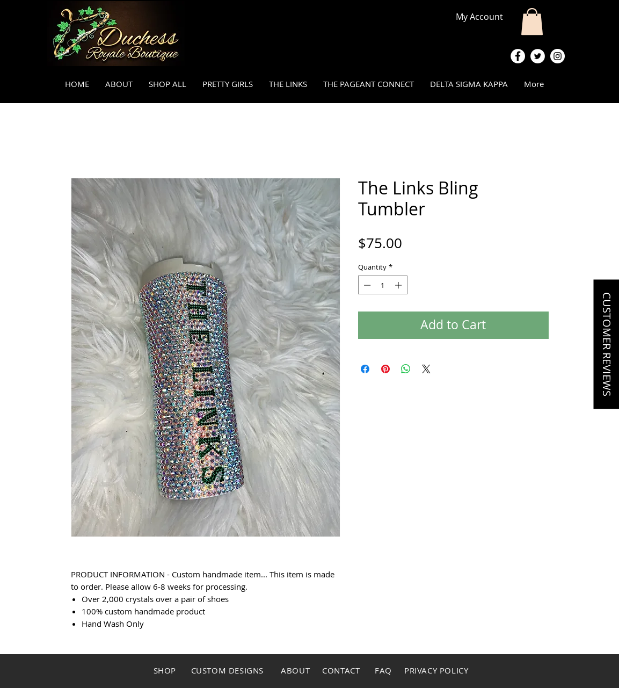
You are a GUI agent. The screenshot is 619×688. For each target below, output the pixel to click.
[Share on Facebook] (365, 369)
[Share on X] (426, 369)
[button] (532, 21)
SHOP (165, 670)
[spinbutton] (382, 285)
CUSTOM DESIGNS (228, 670)
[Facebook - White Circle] (518, 56)
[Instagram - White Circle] (557, 56)
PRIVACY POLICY (436, 670)
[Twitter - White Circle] (537, 56)
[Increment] (399, 285)
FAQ (384, 670)
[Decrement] (366, 285)
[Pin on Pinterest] (385, 369)
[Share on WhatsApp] (405, 369)
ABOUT (295, 670)
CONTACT (340, 670)
